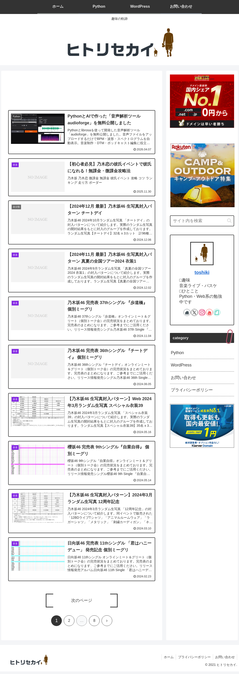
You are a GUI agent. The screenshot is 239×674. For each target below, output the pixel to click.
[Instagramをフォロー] (201, 312)
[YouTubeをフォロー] (209, 312)
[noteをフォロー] (216, 312)
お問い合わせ (183, 377)
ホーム (167, 659)
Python (177, 352)
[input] (202, 220)
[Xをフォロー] (194, 312)
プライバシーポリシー (192, 390)
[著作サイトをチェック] (186, 312)
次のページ (81, 603)
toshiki (201, 272)
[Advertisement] (81, 91)
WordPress (181, 365)
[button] (229, 220)
